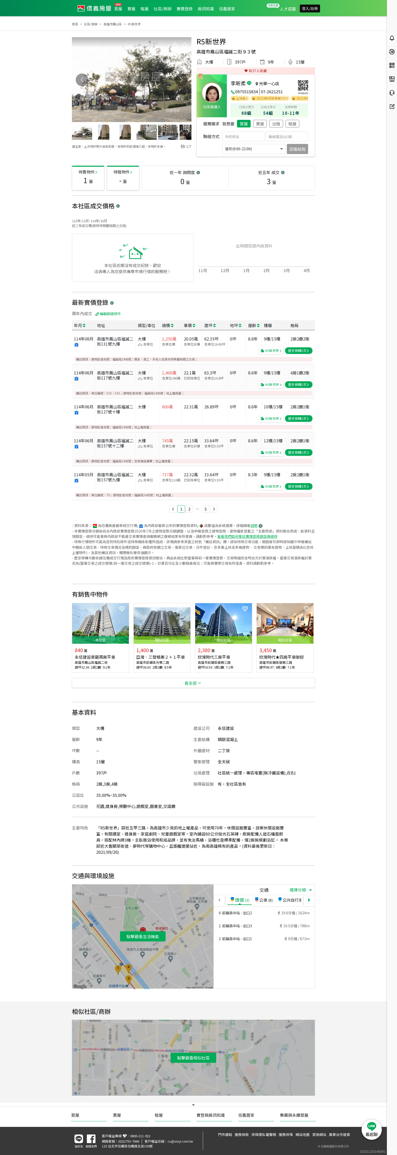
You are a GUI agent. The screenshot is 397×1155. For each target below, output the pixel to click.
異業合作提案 (339, 1134)
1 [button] (181, 509)
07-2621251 (272, 91)
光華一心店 (269, 83)
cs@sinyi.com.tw (180, 1141)
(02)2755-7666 (128, 1141)
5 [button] (206, 509)
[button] (173, 509)
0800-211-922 (140, 1135)
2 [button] (189, 509)
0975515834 (246, 91)
